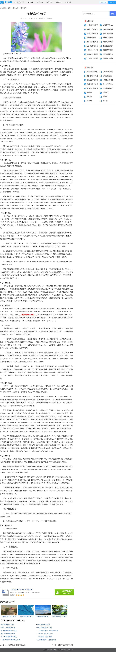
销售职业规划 (107, 76)
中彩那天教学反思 (7, 624)
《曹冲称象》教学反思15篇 (10, 640)
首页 (8, 8)
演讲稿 (89, 101)
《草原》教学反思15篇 (45, 633)
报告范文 (49, 2)
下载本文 (49, 18)
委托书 (89, 96)
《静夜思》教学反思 (44, 637)
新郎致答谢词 (91, 37)
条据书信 (58, 2)
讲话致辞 (40, 2)
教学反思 (23, 8)
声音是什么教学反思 (44, 627)
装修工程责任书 (92, 80)
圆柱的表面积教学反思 (65, 645)
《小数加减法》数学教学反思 (15, 645)
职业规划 (106, 92)
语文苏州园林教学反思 (9, 630)
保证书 (105, 101)
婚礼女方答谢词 (92, 29)
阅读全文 (42, 18)
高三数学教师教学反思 (9, 637)
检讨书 (89, 92)
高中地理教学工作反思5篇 (46, 640)
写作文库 (55, 649)
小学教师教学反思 (43, 624)
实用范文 (30, 2)
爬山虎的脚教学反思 (8, 633)
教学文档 (68, 2)
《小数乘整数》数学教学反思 (47, 630)
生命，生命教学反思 (8, 627)
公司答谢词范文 (108, 29)
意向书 (105, 96)
